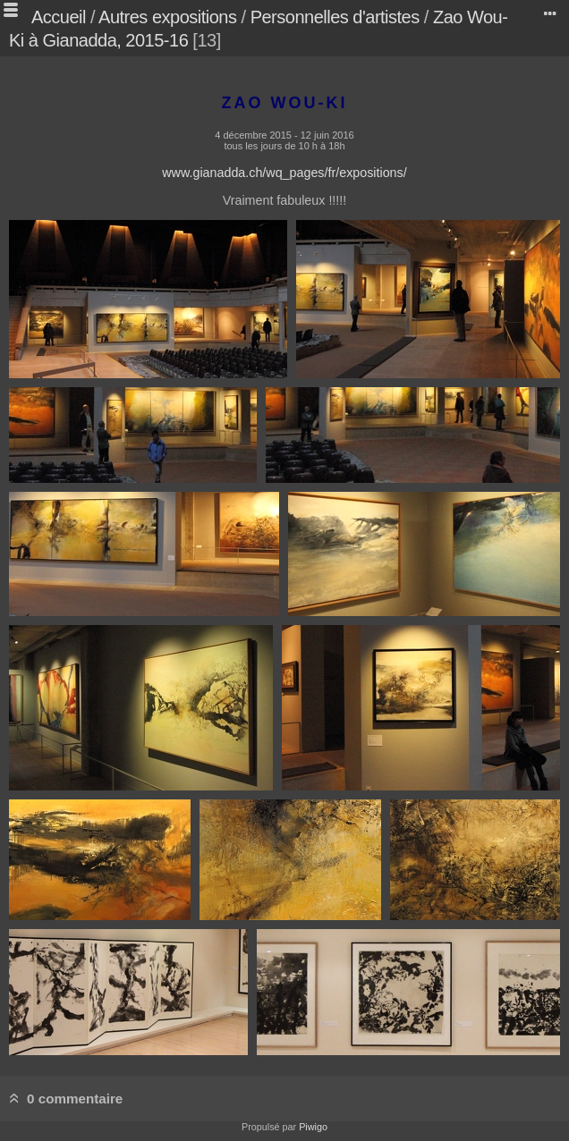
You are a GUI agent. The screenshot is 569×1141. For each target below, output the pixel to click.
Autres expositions (167, 17)
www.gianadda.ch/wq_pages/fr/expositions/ (284, 172)
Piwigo (313, 1126)
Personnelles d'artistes (335, 17)
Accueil (58, 17)
